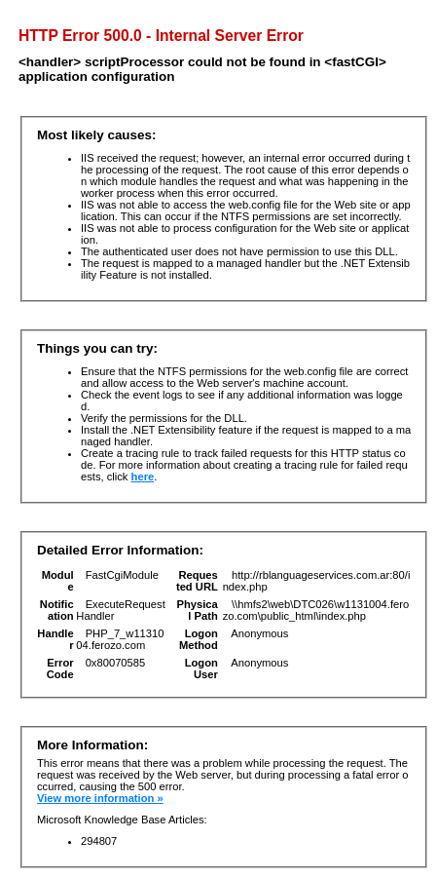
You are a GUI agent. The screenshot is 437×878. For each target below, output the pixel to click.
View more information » (100, 798)
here (143, 476)
